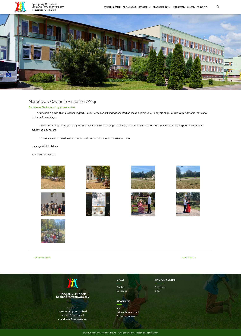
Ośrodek (147, 7)
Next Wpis (189, 257)
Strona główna (116, 7)
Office (157, 291)
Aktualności (132, 7)
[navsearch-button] (215, 7)
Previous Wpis (42, 257)
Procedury (180, 7)
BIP (118, 308)
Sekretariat (122, 291)
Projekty (202, 7)
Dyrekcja (121, 287)
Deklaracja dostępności (128, 312)
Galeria (192, 7)
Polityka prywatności (126, 316)
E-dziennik (160, 287)
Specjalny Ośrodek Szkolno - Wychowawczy (48, 5)
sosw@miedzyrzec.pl (76, 319)
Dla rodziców (164, 7)
